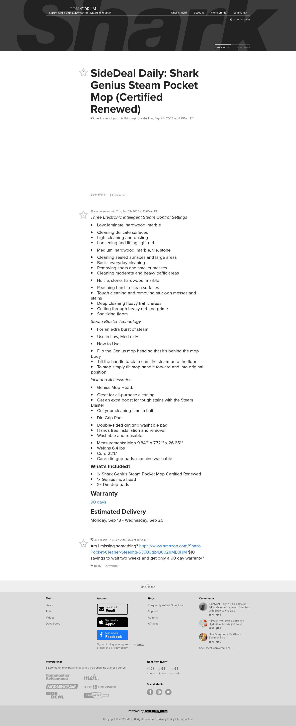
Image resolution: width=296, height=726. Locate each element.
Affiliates (153, 624)
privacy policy (119, 648)
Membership (54, 662)
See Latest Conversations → (216, 648)
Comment (117, 195)
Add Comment (240, 19)
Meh (48, 598)
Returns (153, 618)
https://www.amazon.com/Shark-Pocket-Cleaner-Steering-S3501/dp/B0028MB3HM (146, 549)
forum (88, 9)
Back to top (148, 587)
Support (153, 611)
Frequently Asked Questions (166, 605)
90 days (98, 502)
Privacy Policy (166, 719)
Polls (49, 611)
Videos (50, 618)
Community (206, 598)
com (74, 9)
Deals (49, 605)
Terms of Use (185, 719)
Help (151, 598)
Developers (53, 624)
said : (134, 211)
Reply (96, 566)
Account (102, 598)
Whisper (112, 566)
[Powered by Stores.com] (148, 712)
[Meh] (59, 6)
